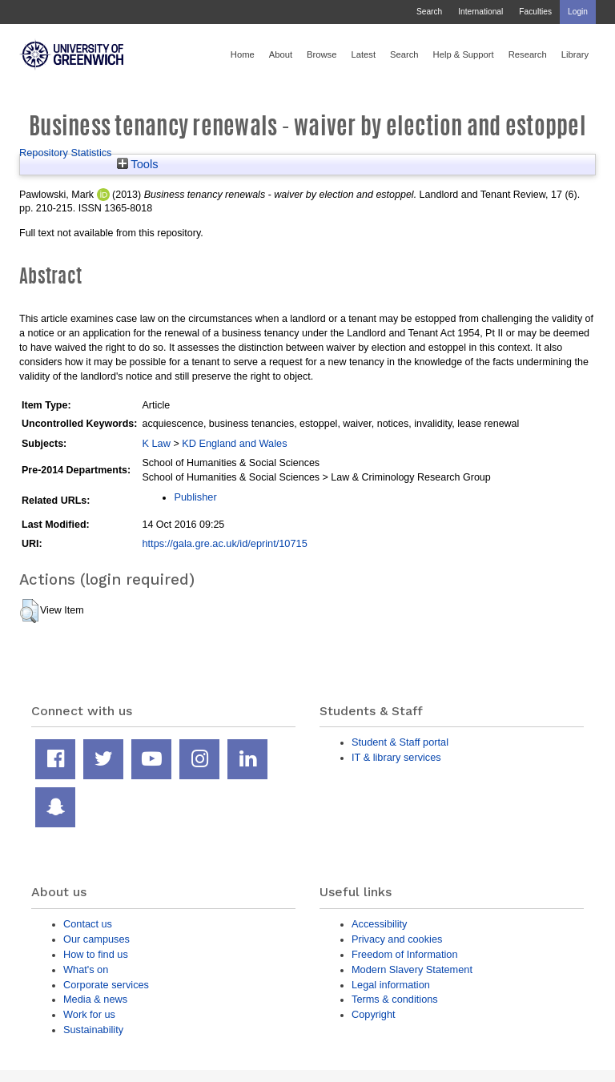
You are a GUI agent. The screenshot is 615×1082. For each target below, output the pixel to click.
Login (578, 11)
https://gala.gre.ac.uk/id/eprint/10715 (224, 543)
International (480, 11)
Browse (321, 54)
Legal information (391, 985)
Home (243, 54)
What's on (85, 969)
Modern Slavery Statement (412, 969)
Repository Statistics (65, 153)
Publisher (195, 497)
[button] (29, 611)
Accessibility (379, 924)
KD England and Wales (234, 443)
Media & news (95, 999)
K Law (156, 443)
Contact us (87, 924)
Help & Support (463, 54)
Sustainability (93, 1030)
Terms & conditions (395, 999)
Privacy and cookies (397, 939)
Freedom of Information (405, 954)
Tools (138, 164)
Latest (363, 54)
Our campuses (96, 939)
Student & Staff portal (400, 742)
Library (575, 54)
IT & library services (396, 757)
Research (527, 54)
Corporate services (106, 985)
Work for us (89, 1014)
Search (429, 11)
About (280, 54)
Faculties (535, 11)
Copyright (374, 1014)
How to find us (95, 954)
